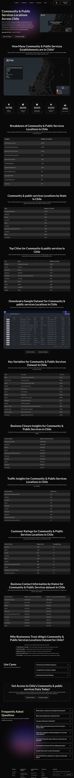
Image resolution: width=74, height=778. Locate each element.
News (45, 2)
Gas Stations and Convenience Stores (24, 774)
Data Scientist (33, 773)
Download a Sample (19, 36)
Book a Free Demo (65, 2)
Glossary (43, 775)
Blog (42, 771)
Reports (43, 773)
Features (13, 773)
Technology (14, 771)
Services (13, 775)
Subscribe (69, 774)
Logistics (22, 775)
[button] (17, 3)
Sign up (56, 2)
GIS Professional (34, 775)
